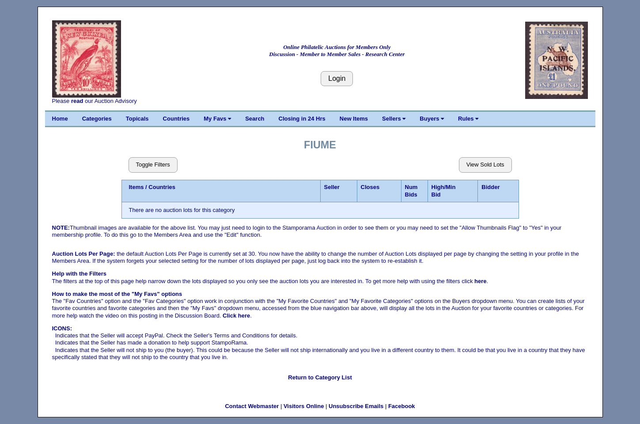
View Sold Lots (485, 164)
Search (254, 118)
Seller (332, 187)
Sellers (393, 118)
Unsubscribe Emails (356, 406)
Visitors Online (304, 406)
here (480, 281)
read (77, 101)
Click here (236, 315)
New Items (354, 118)
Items (136, 187)
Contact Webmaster (252, 406)
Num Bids (411, 190)
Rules (468, 118)
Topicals (137, 118)
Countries (176, 118)
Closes (370, 187)
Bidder (490, 187)
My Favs (217, 118)
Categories (97, 118)
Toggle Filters (153, 164)
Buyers (432, 118)
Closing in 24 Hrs (302, 118)
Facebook (401, 406)
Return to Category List (320, 377)
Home (60, 118)
